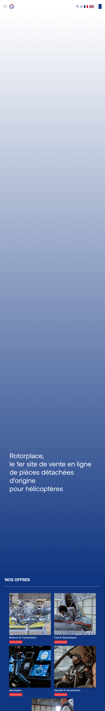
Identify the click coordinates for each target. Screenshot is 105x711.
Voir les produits (16, 642)
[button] (77, 6)
